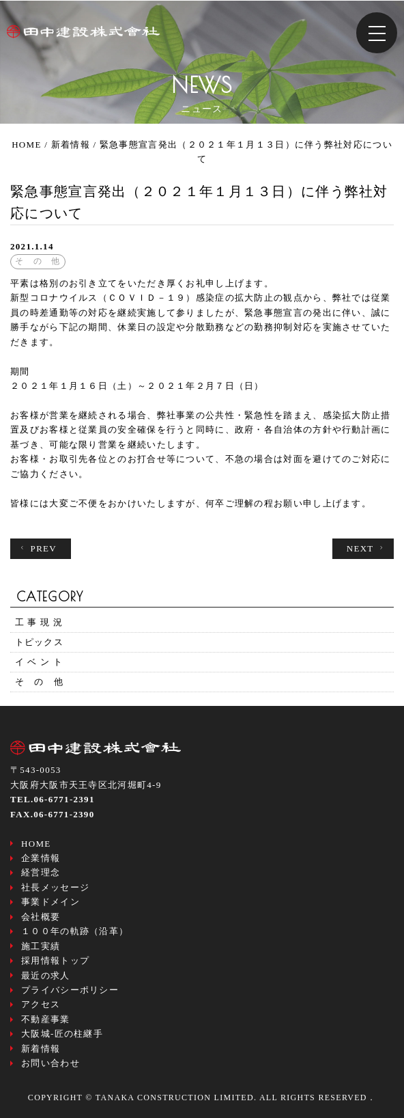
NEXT (367, 548)
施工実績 (40, 946)
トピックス (39, 642)
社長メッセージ (55, 887)
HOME (35, 843)
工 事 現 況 (39, 622)
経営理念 (40, 872)
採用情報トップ (55, 960)
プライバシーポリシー (70, 990)
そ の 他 (39, 682)
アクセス (40, 1004)
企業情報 (40, 858)
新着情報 (40, 1049)
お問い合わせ (50, 1063)
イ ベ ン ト (39, 662)
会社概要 (40, 917)
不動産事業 (45, 1019)
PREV (37, 548)
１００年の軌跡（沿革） (74, 931)
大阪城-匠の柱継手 (62, 1033)
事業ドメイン (50, 902)
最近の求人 (45, 975)
